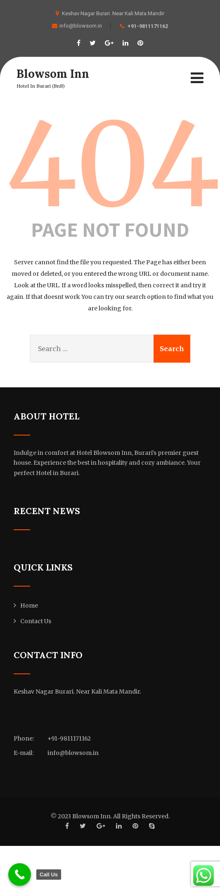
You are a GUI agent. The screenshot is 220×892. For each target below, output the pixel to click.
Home (29, 605)
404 (113, 165)
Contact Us (35, 621)
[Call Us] (19, 874)
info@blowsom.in (77, 26)
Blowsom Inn (53, 73)
